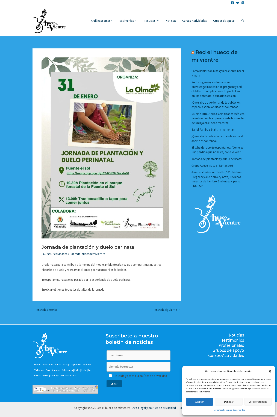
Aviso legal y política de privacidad (229, 410)
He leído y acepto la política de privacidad (140, 376)
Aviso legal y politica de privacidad (154, 408)
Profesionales (231, 345)
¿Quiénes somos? (103, 21)
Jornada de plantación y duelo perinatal (216, 159)
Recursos (153, 21)
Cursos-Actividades (195, 21)
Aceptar (199, 401)
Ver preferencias (258, 401)
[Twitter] (237, 2)
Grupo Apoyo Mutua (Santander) (212, 166)
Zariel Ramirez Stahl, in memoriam (213, 130)
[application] (137, 21)
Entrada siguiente (167, 309)
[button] (270, 371)
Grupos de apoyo (224, 21)
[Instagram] (242, 2)
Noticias (172, 21)
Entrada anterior (45, 309)
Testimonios (129, 21)
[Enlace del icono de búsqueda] (242, 20)
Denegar (229, 401)
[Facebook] (232, 2)
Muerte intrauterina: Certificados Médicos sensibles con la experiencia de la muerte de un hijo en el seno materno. (217, 118)
